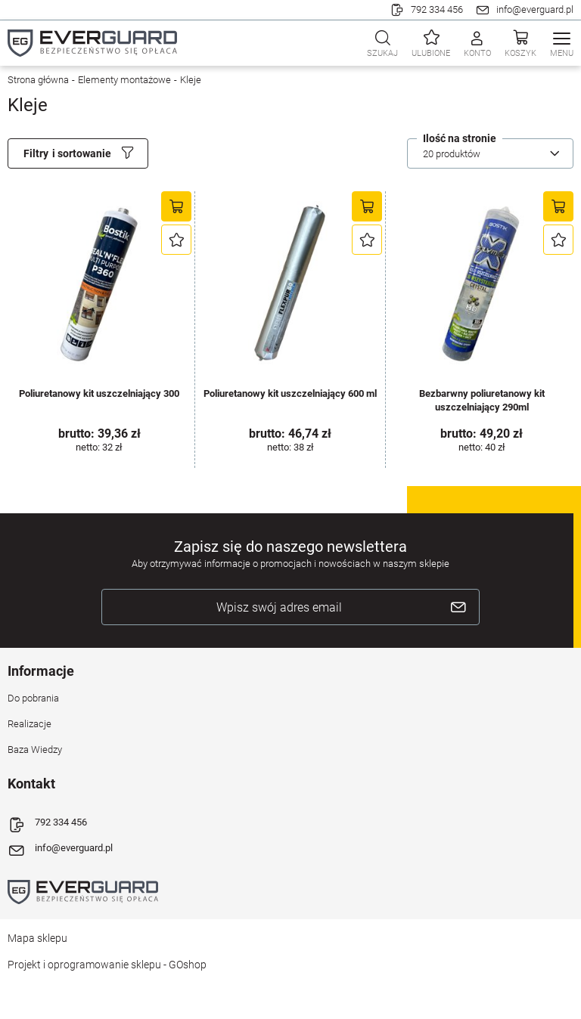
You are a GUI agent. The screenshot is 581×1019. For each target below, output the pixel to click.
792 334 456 (437, 9)
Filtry (35, 153)
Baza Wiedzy (35, 749)
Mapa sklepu (37, 938)
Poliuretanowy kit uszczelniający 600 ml (290, 393)
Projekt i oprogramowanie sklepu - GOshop (107, 965)
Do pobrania (33, 698)
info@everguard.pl (534, 9)
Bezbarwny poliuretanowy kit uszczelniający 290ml (482, 400)
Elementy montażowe (124, 79)
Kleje (190, 79)
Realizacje (29, 723)
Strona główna (38, 79)
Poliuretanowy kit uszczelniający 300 (99, 393)
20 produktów (451, 154)
